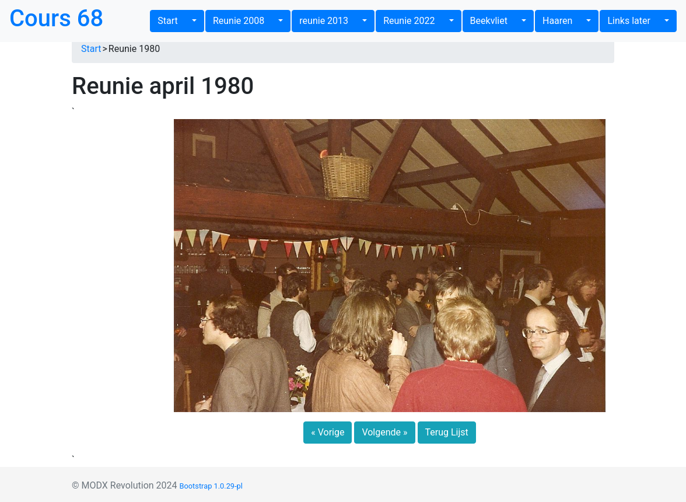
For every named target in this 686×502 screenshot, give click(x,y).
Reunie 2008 (244, 20)
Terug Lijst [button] (446, 432)
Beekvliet (494, 20)
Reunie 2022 (414, 20)
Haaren (563, 20)
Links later (634, 20)
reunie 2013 (329, 20)
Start (174, 20)
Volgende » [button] (384, 432)
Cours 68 (56, 18)
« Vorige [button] (327, 432)
